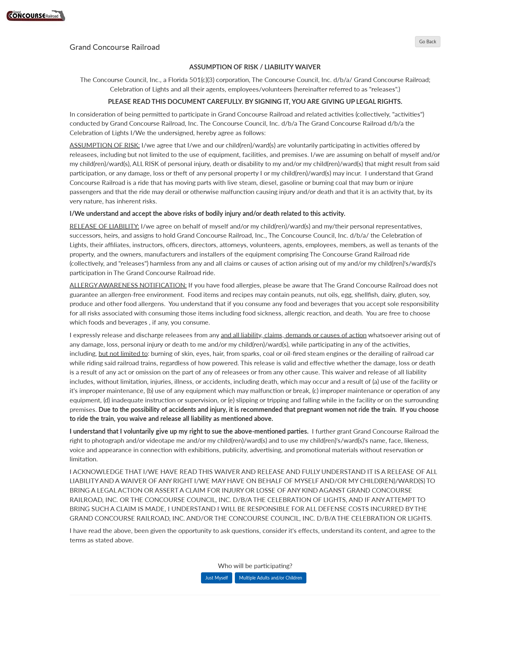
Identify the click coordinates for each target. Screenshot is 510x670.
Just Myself (216, 577)
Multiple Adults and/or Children (270, 577)
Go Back (427, 41)
